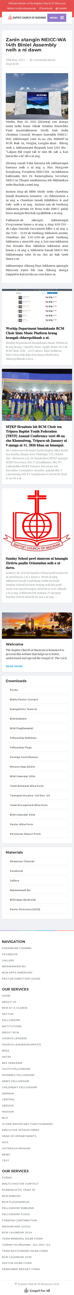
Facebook (45, 8)
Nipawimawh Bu (20, 890)
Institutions (12, 1026)
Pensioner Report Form (25, 833)
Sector (8, 1013)
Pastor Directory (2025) (25, 909)
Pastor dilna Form (21, 824)
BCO (5, 1117)
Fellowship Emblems (23, 737)
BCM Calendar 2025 (22, 814)
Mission (8, 1111)
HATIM (6, 1056)
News (6, 1154)
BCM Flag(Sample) (21, 728)
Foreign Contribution (24, 757)
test (5, 1160)
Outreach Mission (16, 1148)
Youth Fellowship (16, 1068)
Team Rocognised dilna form (29, 805)
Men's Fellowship (15, 1081)
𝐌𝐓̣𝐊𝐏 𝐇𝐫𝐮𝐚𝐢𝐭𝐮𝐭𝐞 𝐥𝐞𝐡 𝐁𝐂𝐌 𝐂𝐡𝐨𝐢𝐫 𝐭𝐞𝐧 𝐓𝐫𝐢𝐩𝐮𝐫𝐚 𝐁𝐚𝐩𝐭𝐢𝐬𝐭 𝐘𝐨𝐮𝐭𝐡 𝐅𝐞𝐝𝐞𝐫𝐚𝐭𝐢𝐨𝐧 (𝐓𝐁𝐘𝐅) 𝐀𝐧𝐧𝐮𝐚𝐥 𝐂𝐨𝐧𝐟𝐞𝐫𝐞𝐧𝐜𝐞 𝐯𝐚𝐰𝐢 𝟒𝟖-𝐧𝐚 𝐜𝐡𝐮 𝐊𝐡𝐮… (36, 436)
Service (8, 1105)
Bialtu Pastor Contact (24, 699)
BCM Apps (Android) (23, 899)
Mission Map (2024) (22, 766)
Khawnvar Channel (22, 861)
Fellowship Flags (21, 747)
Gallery (14, 880)
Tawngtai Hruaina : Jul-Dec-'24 (30, 795)
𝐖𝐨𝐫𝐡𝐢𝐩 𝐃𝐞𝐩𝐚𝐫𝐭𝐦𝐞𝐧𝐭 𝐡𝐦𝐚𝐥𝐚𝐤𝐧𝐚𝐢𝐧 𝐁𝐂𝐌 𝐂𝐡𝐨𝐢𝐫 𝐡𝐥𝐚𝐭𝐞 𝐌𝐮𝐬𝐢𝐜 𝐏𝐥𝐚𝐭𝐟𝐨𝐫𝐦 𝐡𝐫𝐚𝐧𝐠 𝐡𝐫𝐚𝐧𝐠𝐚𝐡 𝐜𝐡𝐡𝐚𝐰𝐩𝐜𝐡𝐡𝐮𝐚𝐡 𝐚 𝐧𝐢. (35, 333)
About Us (9, 1001)
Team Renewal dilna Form (26, 785)
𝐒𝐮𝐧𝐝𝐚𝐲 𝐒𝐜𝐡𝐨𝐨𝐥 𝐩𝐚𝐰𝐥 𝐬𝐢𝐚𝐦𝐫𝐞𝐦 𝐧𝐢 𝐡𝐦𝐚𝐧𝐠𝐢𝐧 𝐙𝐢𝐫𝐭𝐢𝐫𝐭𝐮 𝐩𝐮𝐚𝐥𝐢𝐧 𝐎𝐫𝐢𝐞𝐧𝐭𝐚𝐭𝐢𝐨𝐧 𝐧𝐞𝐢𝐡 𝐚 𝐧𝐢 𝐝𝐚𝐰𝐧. (37, 563)
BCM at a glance (14, 1007)
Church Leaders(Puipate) (21, 1044)
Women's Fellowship (18, 1075)
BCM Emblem (18, 718)
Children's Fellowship (19, 1087)
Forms (14, 689)
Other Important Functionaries (27, 1123)
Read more (14, 666)
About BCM (10, 1032)
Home (6, 995)
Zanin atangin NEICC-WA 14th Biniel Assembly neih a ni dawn (36, 45)
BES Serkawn (12, 1062)
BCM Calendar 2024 (22, 776)
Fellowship (11, 1020)
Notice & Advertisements (21, 8)
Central (8, 1099)
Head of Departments (19, 1136)
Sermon (8, 1093)
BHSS (5, 1050)
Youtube (61, 8)
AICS (5, 1142)
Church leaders (14, 1038)
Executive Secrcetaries (20, 1129)
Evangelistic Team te (23, 709)
